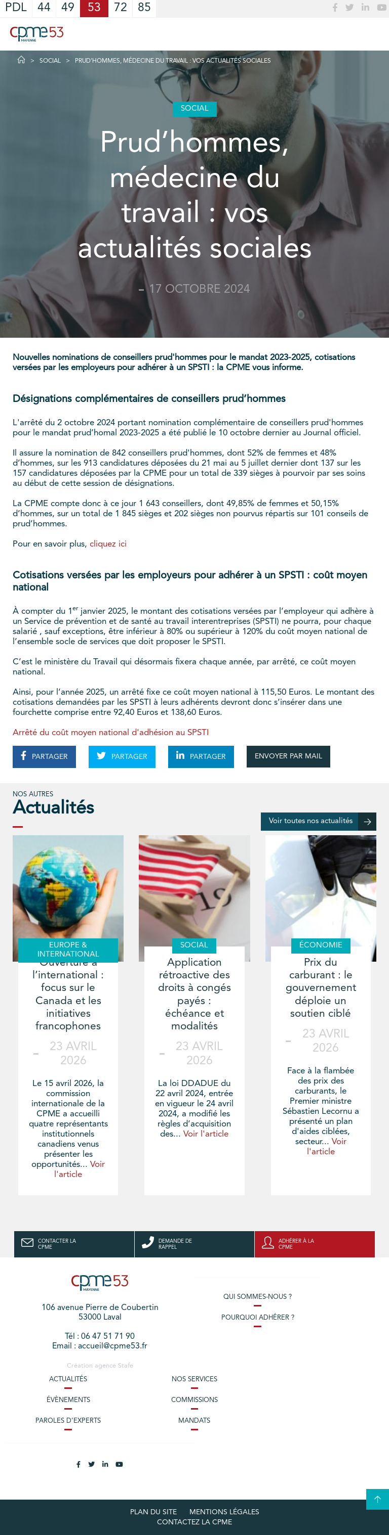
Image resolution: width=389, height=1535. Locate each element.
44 (44, 8)
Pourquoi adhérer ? (257, 1318)
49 (67, 8)
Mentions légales (224, 1512)
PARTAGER (44, 755)
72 (120, 8)
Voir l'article (205, 1134)
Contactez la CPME (194, 1522)
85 (144, 8)
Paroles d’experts (68, 1421)
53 (94, 8)
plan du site (153, 1512)
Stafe (125, 1366)
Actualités (68, 1379)
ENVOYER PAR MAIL (288, 756)
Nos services (194, 1379)
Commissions (194, 1400)
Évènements (68, 1400)
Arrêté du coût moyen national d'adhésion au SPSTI (111, 733)
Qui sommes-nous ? (257, 1297)
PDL (16, 8)
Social (50, 61)
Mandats (194, 1421)
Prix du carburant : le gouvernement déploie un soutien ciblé (321, 988)
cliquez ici (108, 544)
